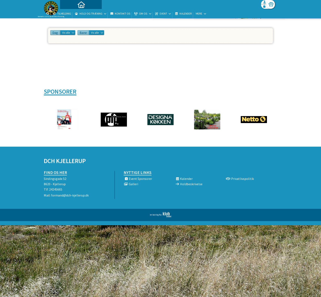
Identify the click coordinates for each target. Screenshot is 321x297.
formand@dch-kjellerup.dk (70, 195)
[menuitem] (69, 13)
